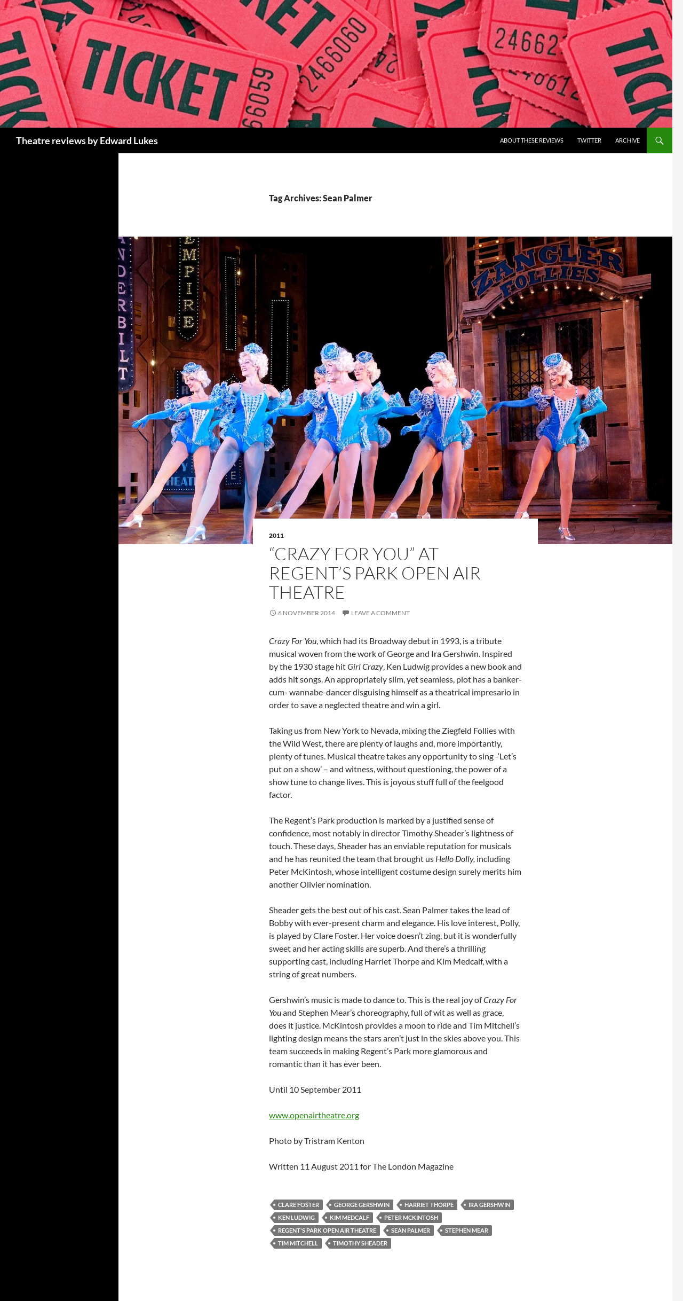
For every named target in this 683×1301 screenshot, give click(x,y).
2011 (276, 535)
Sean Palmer (410, 1230)
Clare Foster (298, 1204)
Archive (627, 140)
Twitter (589, 140)
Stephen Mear (466, 1230)
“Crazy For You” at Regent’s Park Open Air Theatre (375, 573)
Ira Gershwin (489, 1204)
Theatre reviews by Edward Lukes (87, 140)
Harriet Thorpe (429, 1204)
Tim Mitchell (298, 1243)
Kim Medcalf (349, 1217)
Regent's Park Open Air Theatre (327, 1230)
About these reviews (531, 140)
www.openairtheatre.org (314, 1115)
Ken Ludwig (296, 1217)
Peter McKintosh (411, 1217)
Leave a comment (380, 613)
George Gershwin (362, 1204)
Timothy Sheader (360, 1243)
